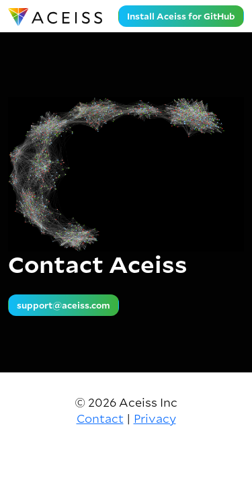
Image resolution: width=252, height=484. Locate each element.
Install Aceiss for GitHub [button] (181, 16)
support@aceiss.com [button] (63, 305)
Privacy (155, 418)
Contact (100, 418)
